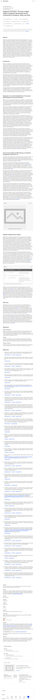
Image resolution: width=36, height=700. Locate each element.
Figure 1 (17, 199)
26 (10, 199)
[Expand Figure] (31, 203)
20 (12, 168)
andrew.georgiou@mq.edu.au (21, 631)
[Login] (34, 1)
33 (13, 317)
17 (29, 163)
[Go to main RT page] (25, 678)
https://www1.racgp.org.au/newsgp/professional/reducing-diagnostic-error (18, 386)
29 (11, 289)
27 (23, 245)
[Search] (32, 1)
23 (7, 181)
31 (17, 307)
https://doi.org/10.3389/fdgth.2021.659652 (13, 10)
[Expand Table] (31, 267)
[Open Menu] (1, 1)
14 (25, 148)
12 (17, 147)
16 (19, 160)
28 (31, 259)
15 (12, 158)
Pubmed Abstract (7, 354)
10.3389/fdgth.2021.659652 (17, 593)
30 (4, 294)
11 (12, 139)
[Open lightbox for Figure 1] (15, 217)
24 (8, 181)
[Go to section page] (10, 677)
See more (27, 31)
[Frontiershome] (5, 1)
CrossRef (13, 354)
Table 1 (28, 260)
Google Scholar (18, 354)
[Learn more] (18, 670)
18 (30, 164)
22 (31, 177)
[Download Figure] (29, 203)
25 (29, 196)
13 (18, 147)
